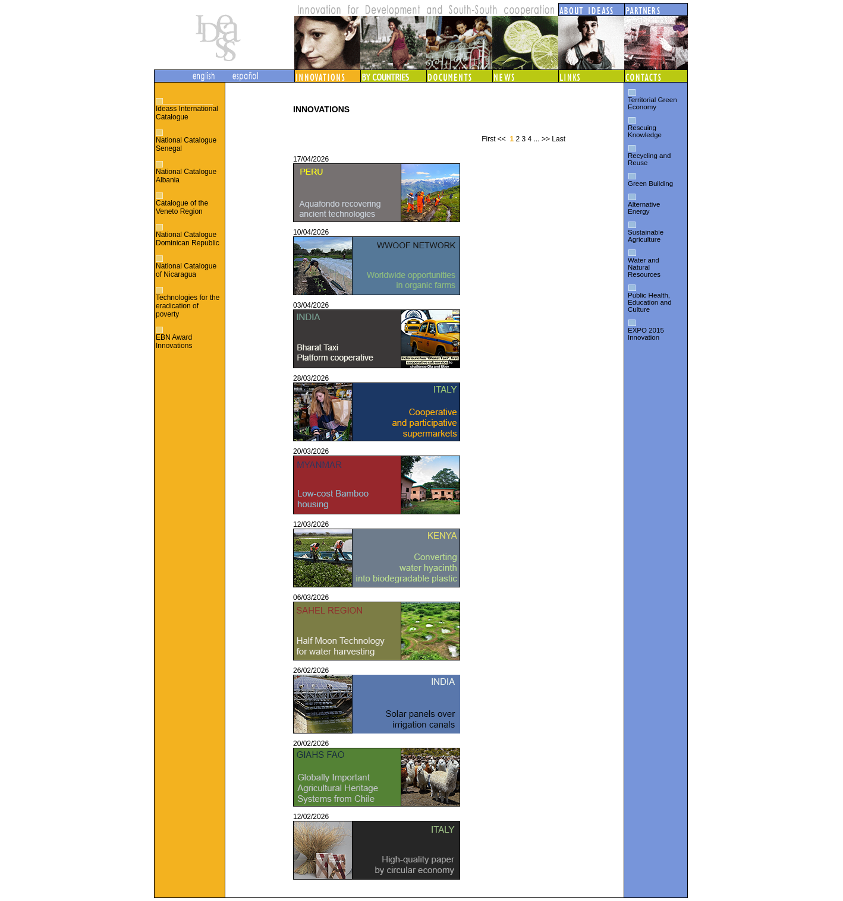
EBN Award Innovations (174, 341)
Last (558, 139)
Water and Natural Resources (644, 267)
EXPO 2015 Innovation (646, 334)
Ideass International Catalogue (187, 113)
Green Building (650, 183)
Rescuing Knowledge (645, 131)
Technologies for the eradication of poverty (187, 305)
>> (546, 139)
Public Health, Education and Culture (650, 302)
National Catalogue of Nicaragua (186, 270)
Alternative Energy (644, 208)
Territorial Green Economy (652, 103)
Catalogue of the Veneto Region (182, 207)
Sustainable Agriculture (645, 236)
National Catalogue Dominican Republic (187, 238)
